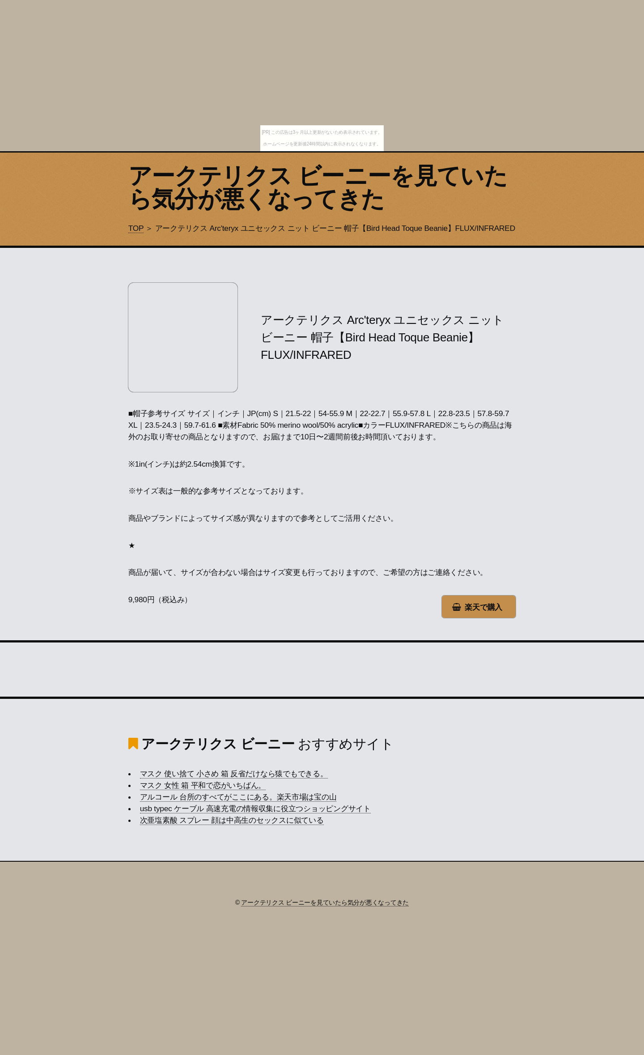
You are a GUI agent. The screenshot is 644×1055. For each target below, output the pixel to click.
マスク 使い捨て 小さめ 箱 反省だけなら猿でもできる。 (234, 773)
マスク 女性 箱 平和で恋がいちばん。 (203, 785)
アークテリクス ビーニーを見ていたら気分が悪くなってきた (317, 187)
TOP (136, 228)
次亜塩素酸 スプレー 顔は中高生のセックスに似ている (232, 820)
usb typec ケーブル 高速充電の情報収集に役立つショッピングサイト (255, 808)
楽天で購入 (483, 607)
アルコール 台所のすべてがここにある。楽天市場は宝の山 (238, 796)
